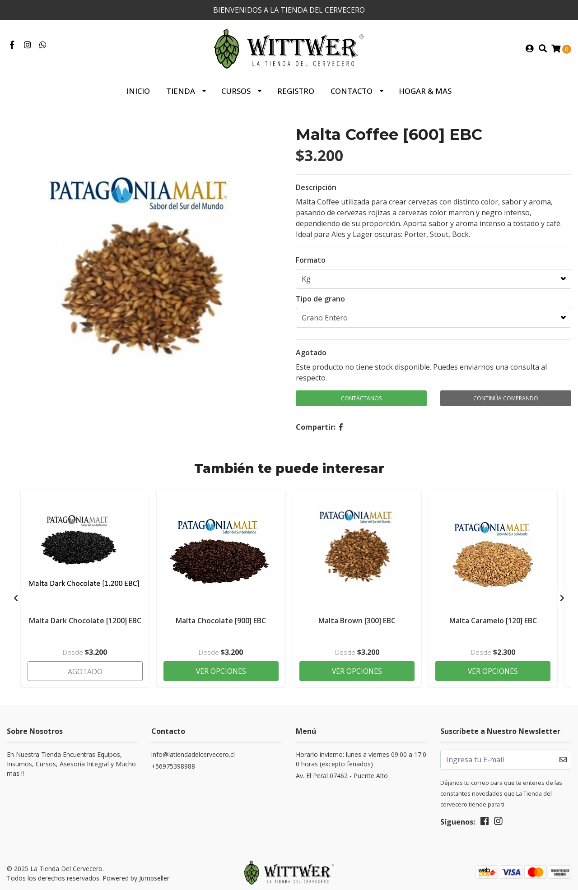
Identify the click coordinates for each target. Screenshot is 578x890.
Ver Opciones (221, 666)
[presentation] (16, 595)
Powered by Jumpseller (136, 873)
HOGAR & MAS (425, 90)
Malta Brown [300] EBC (357, 619)
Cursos (236, 90)
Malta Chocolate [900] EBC (221, 619)
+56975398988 (173, 762)
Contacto (352, 90)
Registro (295, 90)
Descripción (316, 186)
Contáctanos (361, 397)
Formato (311, 259)
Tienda (180, 90)
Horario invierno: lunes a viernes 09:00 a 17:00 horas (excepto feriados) (361, 755)
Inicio (138, 90)
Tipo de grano (320, 298)
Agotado (311, 352)
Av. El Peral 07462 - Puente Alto (342, 772)
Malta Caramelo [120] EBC (493, 619)
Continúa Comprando (505, 397)
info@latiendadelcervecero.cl (193, 750)
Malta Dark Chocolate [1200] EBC (85, 619)
